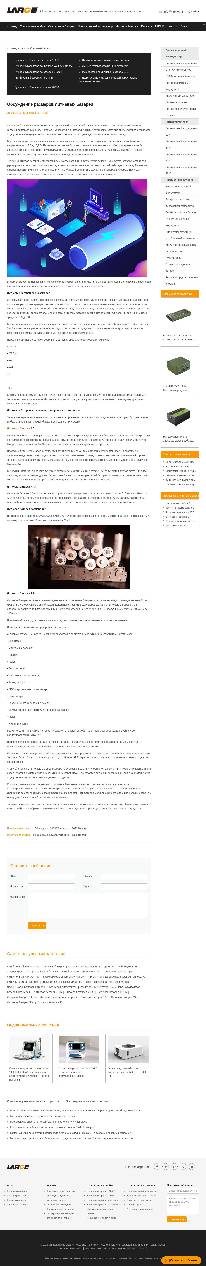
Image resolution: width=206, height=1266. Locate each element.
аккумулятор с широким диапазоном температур (116, 976)
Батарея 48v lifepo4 (18, 992)
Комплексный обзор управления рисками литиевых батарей (176, 526)
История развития (16, 1195)
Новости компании (16, 1200)
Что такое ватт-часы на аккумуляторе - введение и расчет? (179, 467)
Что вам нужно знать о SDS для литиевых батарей (179, 512)
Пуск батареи (173, 257)
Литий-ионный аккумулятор (182, 63)
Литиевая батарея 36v (20, 1002)
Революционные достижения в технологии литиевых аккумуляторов (180, 521)
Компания (17, 886)
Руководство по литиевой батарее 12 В (105, 72)
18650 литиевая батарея (118, 971)
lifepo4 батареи (49, 971)
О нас (184, 26)
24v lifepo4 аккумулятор (94, 987)
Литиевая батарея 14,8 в (21, 997)
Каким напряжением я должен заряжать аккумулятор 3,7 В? (181, 475)
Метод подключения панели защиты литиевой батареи (42, 1116)
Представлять (37, 925)
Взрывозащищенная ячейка (101, 1218)
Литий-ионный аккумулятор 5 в (58, 997)
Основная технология (58, 1218)
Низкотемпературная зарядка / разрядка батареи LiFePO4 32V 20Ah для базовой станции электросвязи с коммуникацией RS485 (179, 439)
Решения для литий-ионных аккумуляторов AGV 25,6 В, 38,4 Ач (127, 1072)
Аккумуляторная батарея (180, 95)
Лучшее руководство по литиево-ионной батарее (44, 66)
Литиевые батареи (18, 125)
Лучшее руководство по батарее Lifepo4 (38, 72)
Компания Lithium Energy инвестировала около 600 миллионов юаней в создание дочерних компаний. (71, 1133)
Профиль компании (17, 1191)
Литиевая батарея (127, 26)
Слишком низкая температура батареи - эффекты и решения (181, 484)
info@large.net (173, 11)
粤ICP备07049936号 (137, 1248)
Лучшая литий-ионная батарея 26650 (37, 87)
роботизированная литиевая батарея (108, 981)
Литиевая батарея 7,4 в (79, 992)
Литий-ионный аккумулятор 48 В (34, 77)
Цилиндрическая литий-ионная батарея (105, 60)
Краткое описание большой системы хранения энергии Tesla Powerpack (53, 1127)
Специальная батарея (61, 26)
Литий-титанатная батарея (181, 212)
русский (193, 11)
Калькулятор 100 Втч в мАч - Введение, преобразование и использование (180, 471)
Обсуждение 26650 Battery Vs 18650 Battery (60, 828)
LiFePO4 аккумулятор (178, 69)
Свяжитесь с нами (16, 1204)
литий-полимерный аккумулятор (81, 971)
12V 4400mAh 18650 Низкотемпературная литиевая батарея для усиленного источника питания (176, 388)
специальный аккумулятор (84, 966)
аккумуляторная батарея (21, 971)
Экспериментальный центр (61, 1213)
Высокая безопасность (139, 1200)
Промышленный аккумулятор (95, 26)
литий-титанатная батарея (23, 981)
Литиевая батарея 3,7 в (48, 992)
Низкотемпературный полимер (103, 1204)
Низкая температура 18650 (101, 1191)
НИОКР (159, 26)
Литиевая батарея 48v (50, 1002)
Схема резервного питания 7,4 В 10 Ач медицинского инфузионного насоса (78, 1072)
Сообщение (18, 897)
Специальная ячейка (32, 26)
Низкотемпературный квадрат (102, 1200)
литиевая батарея (54, 966)
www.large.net (119, 1248)
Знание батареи (40, 48)
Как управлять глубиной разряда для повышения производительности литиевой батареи (178, 503)
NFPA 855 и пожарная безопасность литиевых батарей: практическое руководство (177, 517)
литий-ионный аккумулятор (23, 966)
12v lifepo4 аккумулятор (63, 987)
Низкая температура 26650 (101, 1195)
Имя (13, 876)
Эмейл (88, 876)
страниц (12, 26)
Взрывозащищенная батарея (142, 1195)
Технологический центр (59, 1204)
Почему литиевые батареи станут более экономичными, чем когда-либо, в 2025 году (180, 508)
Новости (172, 26)
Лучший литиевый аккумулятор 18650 (37, 60)
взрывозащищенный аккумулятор (62, 981)
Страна (87, 886)
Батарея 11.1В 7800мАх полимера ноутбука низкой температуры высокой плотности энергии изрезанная (179, 338)
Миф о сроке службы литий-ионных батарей (59, 835)
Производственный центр (60, 1209)
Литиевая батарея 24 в (124, 997)
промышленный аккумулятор (121, 966)
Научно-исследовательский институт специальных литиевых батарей (61, 1195)
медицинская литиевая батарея (26, 987)
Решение (146, 26)
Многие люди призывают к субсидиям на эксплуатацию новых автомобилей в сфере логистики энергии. (72, 1138)
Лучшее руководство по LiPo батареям (105, 66)
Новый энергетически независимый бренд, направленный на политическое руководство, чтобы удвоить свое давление (75, 1111)
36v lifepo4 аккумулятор (126, 987)
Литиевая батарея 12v (94, 997)
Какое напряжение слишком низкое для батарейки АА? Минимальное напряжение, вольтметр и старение (179, 462)
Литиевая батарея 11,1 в (112, 992)
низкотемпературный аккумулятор (63, 976)
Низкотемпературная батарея (142, 1191)
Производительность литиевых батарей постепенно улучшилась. (49, 1121)
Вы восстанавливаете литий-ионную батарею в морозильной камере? (180, 480)
